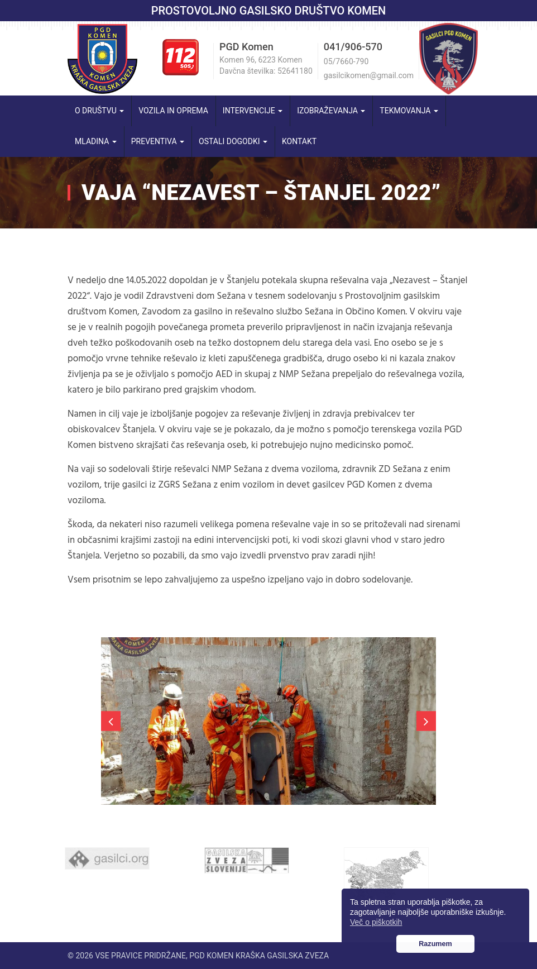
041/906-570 (353, 46)
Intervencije (252, 110)
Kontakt (299, 141)
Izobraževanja (331, 110)
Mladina (96, 141)
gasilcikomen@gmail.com (369, 75)
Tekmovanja (409, 110)
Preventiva (157, 141)
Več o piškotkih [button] (376, 922)
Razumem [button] (435, 944)
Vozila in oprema (173, 110)
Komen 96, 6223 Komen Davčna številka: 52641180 (266, 65)
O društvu (99, 110)
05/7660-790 (346, 61)
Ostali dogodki (233, 141)
